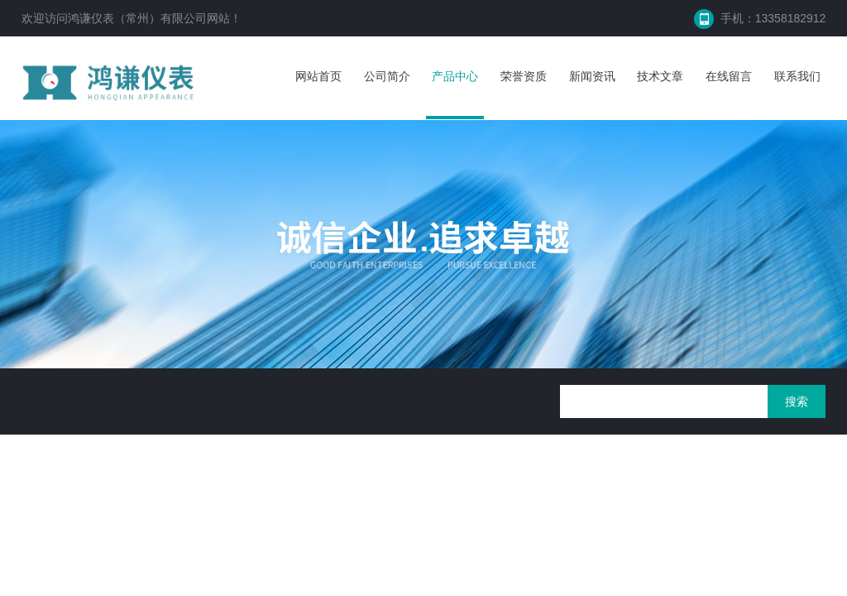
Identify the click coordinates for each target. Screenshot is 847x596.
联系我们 (797, 76)
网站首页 (318, 76)
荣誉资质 (523, 76)
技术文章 (660, 76)
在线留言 (729, 76)
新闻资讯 (592, 76)
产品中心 (455, 76)
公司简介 (387, 76)
